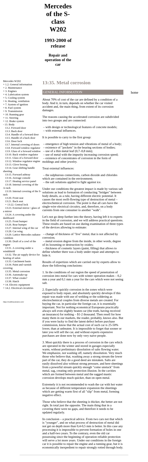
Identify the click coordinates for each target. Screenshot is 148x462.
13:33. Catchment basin (18, 261)
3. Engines (11, 91)
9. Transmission (13, 111)
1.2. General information (18, 84)
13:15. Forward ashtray (17, 174)
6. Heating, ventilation (17, 101)
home (134, 92)
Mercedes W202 (12, 81)
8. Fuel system (13, 107)
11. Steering (11, 117)
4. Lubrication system (17, 94)
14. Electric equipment (17, 284)
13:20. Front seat (14, 197)
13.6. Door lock (13, 141)
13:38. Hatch (12, 281)
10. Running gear (14, 114)
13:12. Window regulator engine (22, 161)
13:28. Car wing (14, 231)
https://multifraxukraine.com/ (13, 302)
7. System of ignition (16, 104)
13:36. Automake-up (16, 274)
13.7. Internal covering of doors (22, 144)
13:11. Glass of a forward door (21, 157)
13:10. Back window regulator (21, 154)
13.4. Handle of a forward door (22, 134)
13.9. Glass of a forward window (23, 151)
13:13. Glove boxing (16, 164)
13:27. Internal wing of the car (21, 227)
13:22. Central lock (17, 204)
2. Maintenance (13, 87)
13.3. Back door (13, 131)
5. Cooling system (15, 97)
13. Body (10, 124)
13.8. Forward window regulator (22, 147)
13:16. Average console (17, 177)
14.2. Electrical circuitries (19, 288)
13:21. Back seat (14, 201)
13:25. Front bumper (16, 221)
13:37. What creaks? (16, 277)
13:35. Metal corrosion (17, 271)
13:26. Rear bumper (16, 224)
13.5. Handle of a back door (20, 137)
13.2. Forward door (15, 127)
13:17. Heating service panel (20, 181)
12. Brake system (14, 121)
